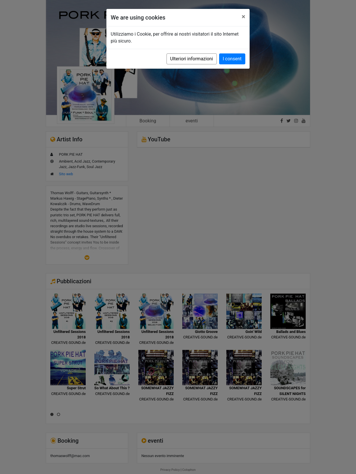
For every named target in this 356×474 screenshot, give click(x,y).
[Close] (243, 16)
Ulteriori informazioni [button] (191, 58)
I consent (232, 58)
